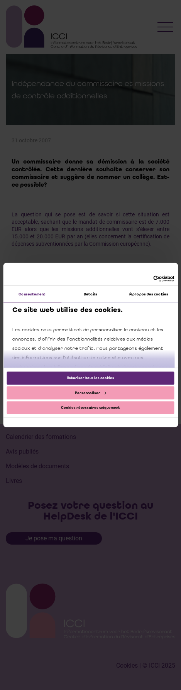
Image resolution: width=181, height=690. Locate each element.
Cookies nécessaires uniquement (90, 407)
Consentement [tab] (32, 294)
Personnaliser (90, 392)
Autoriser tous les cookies (90, 378)
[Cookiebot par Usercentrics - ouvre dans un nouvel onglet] (140, 278)
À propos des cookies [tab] (148, 294)
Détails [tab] (90, 294)
